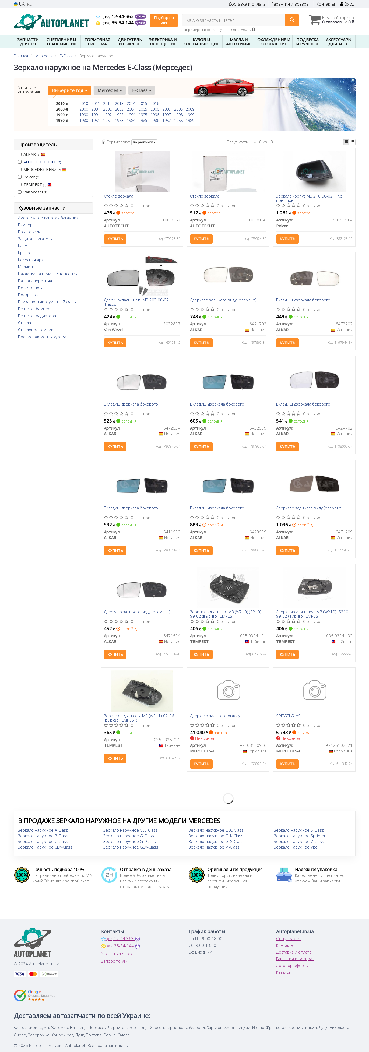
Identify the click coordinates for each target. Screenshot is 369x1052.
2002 (107, 109)
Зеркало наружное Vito (296, 848)
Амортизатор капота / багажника (49, 217)
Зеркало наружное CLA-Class (45, 848)
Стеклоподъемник (35, 329)
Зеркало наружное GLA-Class (130, 848)
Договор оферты (292, 966)
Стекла (24, 322)
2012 (107, 103)
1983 (119, 120)
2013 (119, 103)
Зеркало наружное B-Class (43, 837)
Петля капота (30, 287)
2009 (190, 109)
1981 (95, 120)
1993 (119, 114)
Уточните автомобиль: (30, 89)
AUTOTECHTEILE (42, 161)
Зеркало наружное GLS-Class (216, 842)
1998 (178, 114)
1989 (190, 120)
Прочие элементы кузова (42, 336)
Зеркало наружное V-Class (299, 842)
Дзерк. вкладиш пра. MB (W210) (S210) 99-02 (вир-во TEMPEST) (313, 614)
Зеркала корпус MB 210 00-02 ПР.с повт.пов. (309, 198)
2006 (154, 109)
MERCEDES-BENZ (42, 169)
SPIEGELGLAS (288, 717)
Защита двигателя (35, 238)
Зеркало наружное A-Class (43, 831)
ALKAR (31, 154)
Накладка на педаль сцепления (48, 273)
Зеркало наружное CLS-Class (130, 831)
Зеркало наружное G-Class (128, 837)
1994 (131, 114)
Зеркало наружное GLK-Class (216, 837)
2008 (178, 109)
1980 (83, 120)
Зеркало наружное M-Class (214, 848)
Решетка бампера (35, 308)
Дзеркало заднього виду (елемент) (223, 300)
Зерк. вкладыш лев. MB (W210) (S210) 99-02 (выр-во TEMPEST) (225, 614)
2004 (131, 109)
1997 (166, 114)
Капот (23, 245)
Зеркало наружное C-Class (43, 842)
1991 (95, 114)
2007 (166, 109)
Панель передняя (35, 280)
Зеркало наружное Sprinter (300, 837)
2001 (95, 109)
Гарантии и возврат (295, 960)
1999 (190, 114)
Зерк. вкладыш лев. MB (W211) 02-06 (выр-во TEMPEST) (139, 719)
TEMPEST (35, 184)
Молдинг (26, 266)
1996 (154, 114)
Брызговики (29, 231)
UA (19, 4)
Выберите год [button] (69, 90)
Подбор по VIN (164, 20)
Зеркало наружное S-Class (299, 831)
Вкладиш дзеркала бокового (303, 300)
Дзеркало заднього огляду (215, 717)
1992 (107, 114)
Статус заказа (288, 939)
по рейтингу (144, 142)
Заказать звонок (116, 955)
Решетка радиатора (37, 315)
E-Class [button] (141, 90)
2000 (83, 109)
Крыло (24, 252)
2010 (83, 103)
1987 (166, 120)
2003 (119, 109)
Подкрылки (28, 294)
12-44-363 (115, 16)
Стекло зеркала (118, 196)
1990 (83, 114)
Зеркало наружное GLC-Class (216, 831)
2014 (131, 103)
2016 (154, 103)
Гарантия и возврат (291, 4)
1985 (143, 120)
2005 (143, 109)
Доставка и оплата (247, 4)
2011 (95, 103)
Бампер (25, 224)
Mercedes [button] (109, 90)
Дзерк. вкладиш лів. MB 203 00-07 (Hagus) (136, 302)
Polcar (28, 177)
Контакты (325, 4)
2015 (143, 103)
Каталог (283, 973)
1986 (154, 120)
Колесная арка (31, 259)
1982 (107, 120)
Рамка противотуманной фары (47, 301)
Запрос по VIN (114, 962)
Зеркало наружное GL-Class (129, 842)
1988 (178, 120)
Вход (347, 4)
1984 (131, 120)
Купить (115, 239)
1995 (143, 114)
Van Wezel (32, 192)
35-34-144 (115, 22)
